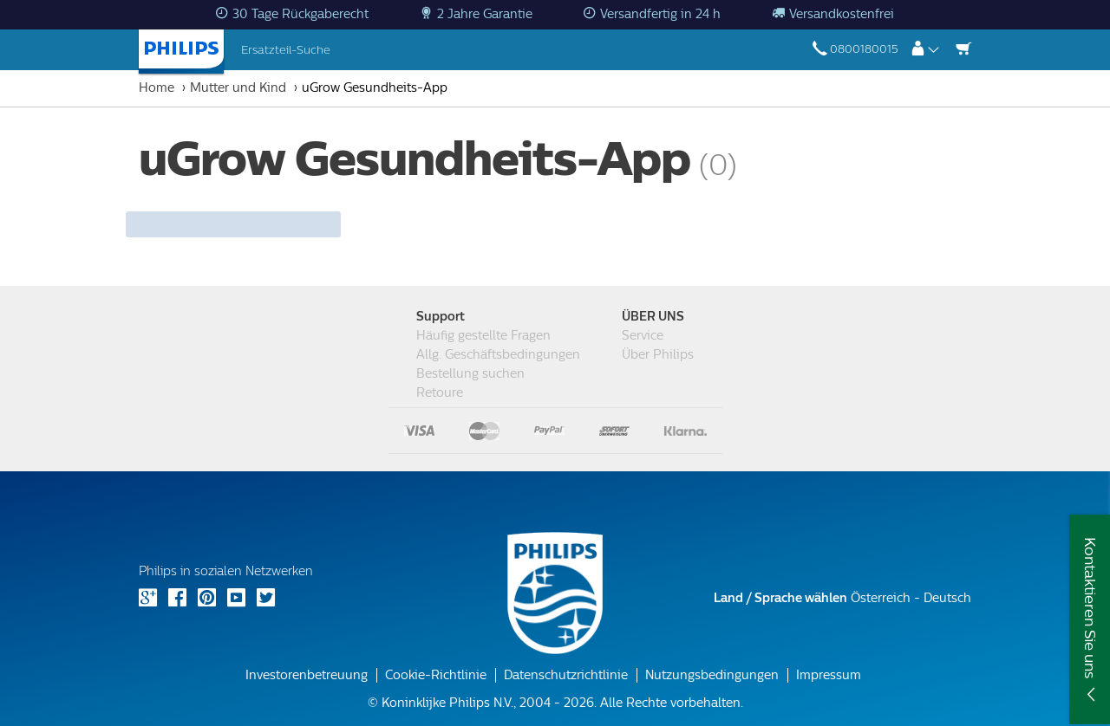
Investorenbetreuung (306, 675)
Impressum (828, 675)
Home (156, 88)
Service (642, 335)
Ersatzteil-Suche (285, 49)
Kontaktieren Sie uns (1090, 607)
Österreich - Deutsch (842, 598)
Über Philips (658, 354)
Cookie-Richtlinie (435, 675)
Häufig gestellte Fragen (483, 335)
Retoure (439, 393)
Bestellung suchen (470, 373)
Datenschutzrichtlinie (566, 675)
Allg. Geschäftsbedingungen (498, 354)
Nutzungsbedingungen (712, 675)
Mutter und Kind (238, 88)
